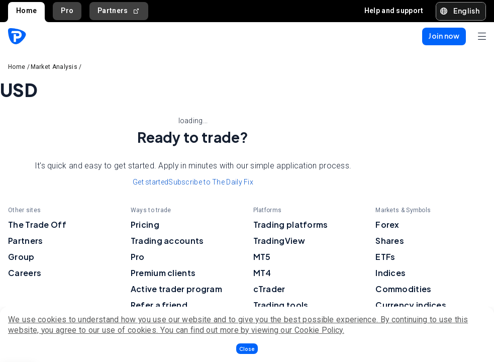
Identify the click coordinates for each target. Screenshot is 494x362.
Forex (387, 224)
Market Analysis (54, 66)
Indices (390, 272)
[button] (247, 348)
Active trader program (176, 289)
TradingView (279, 240)
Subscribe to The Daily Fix (210, 182)
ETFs (385, 256)
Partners (118, 11)
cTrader (269, 289)
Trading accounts (167, 240)
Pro (67, 11)
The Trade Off (37, 224)
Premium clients (163, 272)
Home (26, 11)
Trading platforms (290, 224)
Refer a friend (159, 305)
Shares (389, 240)
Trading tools (281, 305)
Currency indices (410, 305)
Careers (24, 272)
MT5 (262, 256)
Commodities (403, 289)
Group (21, 256)
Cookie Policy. (319, 330)
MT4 (262, 272)
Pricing (145, 224)
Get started (150, 182)
